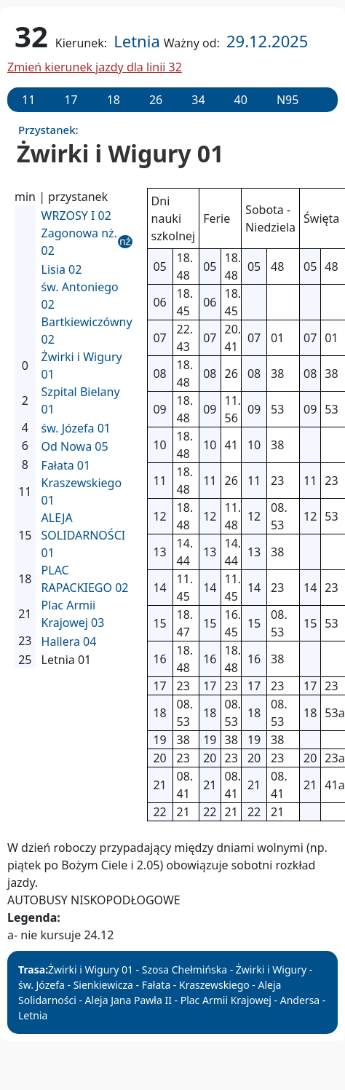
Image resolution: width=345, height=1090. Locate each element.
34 (198, 100)
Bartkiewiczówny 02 (86, 330)
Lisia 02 (61, 269)
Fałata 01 (66, 465)
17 (70, 100)
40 (240, 100)
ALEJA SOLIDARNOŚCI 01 (83, 535)
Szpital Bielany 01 (80, 400)
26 (155, 100)
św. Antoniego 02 (80, 295)
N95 (287, 100)
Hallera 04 (69, 641)
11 (28, 100)
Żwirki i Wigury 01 (81, 365)
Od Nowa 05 (74, 446)
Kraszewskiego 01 (81, 491)
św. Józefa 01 (76, 428)
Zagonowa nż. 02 (79, 241)
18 (113, 100)
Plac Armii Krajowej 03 (73, 614)
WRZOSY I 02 (76, 216)
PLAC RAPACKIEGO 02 (85, 579)
